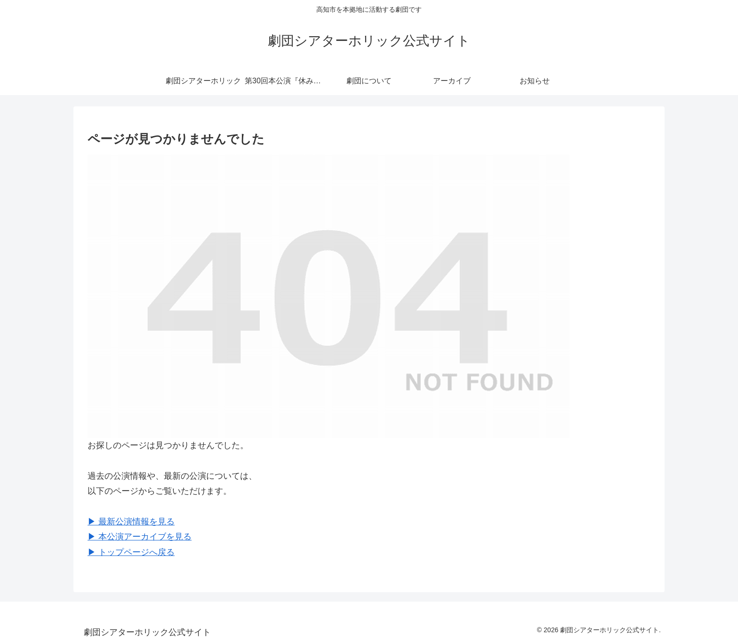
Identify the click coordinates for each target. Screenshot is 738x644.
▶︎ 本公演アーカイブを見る (140, 536)
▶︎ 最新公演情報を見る (131, 521)
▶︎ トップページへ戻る (131, 552)
